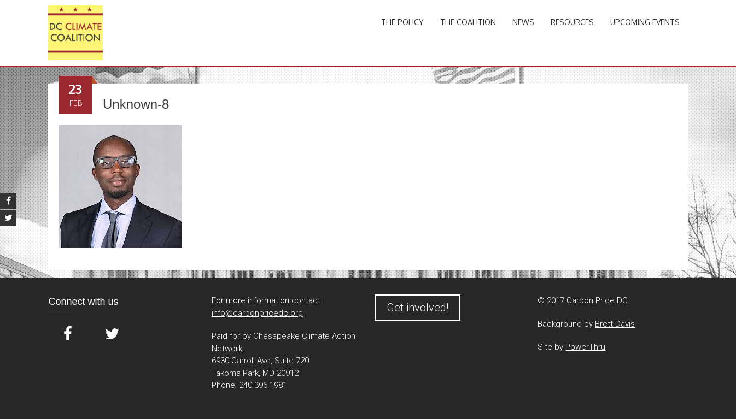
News (523, 22)
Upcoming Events (645, 22)
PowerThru (585, 347)
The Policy (402, 22)
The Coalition (468, 22)
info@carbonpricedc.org (257, 313)
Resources (572, 22)
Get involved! (417, 307)
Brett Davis (615, 324)
